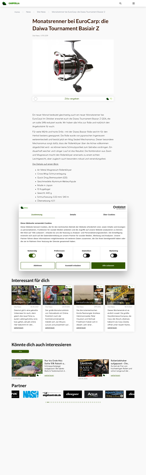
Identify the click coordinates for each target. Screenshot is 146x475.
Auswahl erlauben (73, 265)
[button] (46, 402)
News (28, 12)
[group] (20, 394)
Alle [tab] (20, 351)
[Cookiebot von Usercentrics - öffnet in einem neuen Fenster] (115, 207)
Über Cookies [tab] (109, 215)
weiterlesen (18, 328)
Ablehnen (38, 265)
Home (17, 12)
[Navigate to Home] (12, 3)
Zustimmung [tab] (36, 215)
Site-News (41, 12)
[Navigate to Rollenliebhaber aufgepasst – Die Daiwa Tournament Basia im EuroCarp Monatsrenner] (93, 369)
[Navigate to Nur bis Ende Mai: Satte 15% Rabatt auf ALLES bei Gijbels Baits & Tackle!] (27, 369)
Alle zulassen (108, 265)
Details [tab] (73, 215)
